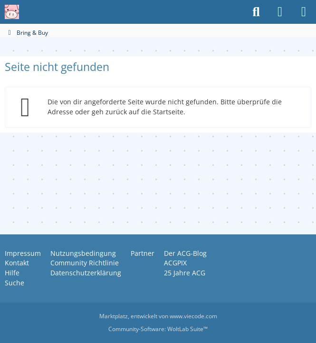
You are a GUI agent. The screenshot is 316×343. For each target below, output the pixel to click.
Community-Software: (158, 329)
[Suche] (256, 11)
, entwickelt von (158, 316)
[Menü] (303, 11)
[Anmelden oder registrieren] (279, 12)
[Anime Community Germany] (12, 11)
